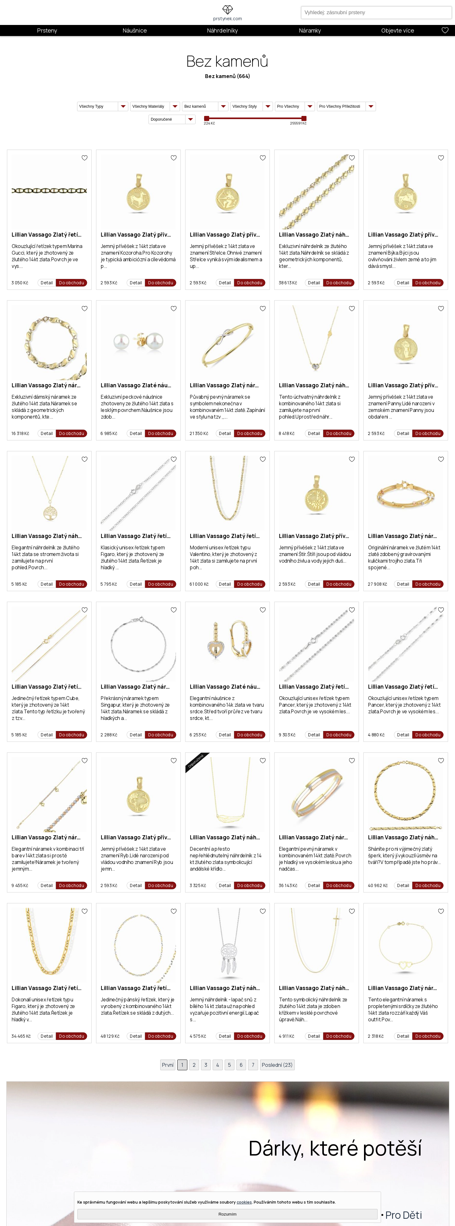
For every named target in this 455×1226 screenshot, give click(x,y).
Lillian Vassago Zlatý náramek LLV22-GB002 (70, 385)
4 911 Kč (286, 1036)
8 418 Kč (286, 433)
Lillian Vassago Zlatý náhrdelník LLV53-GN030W (253, 988)
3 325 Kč (198, 885)
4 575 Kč (198, 1036)
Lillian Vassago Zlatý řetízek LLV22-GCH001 (248, 536)
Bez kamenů (220, 76)
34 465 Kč (21, 1036)
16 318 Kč (20, 433)
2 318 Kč (376, 1036)
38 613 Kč (288, 283)
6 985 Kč (108, 433)
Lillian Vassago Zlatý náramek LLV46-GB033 (69, 837)
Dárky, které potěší (335, 1148)
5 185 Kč (19, 584)
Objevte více (397, 30)
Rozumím (227, 1214)
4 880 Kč (376, 735)
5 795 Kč (108, 584)
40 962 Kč (378, 885)
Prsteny (47, 30)
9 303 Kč (287, 735)
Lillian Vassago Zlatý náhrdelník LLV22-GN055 (340, 385)
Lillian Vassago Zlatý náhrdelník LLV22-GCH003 (342, 234)
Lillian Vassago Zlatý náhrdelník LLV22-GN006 (73, 536)
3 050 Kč (19, 283)
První (167, 1064)
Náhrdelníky (222, 30)
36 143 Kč (288, 885)
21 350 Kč (199, 433)
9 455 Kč (19, 885)
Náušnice (135, 30)
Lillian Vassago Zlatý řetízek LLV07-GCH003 (159, 988)
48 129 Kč (109, 1036)
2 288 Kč (108, 735)
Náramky (310, 30)
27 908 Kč (377, 584)
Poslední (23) (278, 1064)
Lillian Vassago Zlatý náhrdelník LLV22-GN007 (340, 988)
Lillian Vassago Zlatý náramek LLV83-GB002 (337, 837)
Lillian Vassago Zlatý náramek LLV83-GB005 (248, 385)
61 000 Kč (199, 584)
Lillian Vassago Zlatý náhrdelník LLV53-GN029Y (252, 837)
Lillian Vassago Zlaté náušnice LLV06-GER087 (250, 686)
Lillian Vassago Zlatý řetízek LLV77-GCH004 (70, 988)
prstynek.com (227, 18)
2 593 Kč (108, 283)
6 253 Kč (198, 735)
